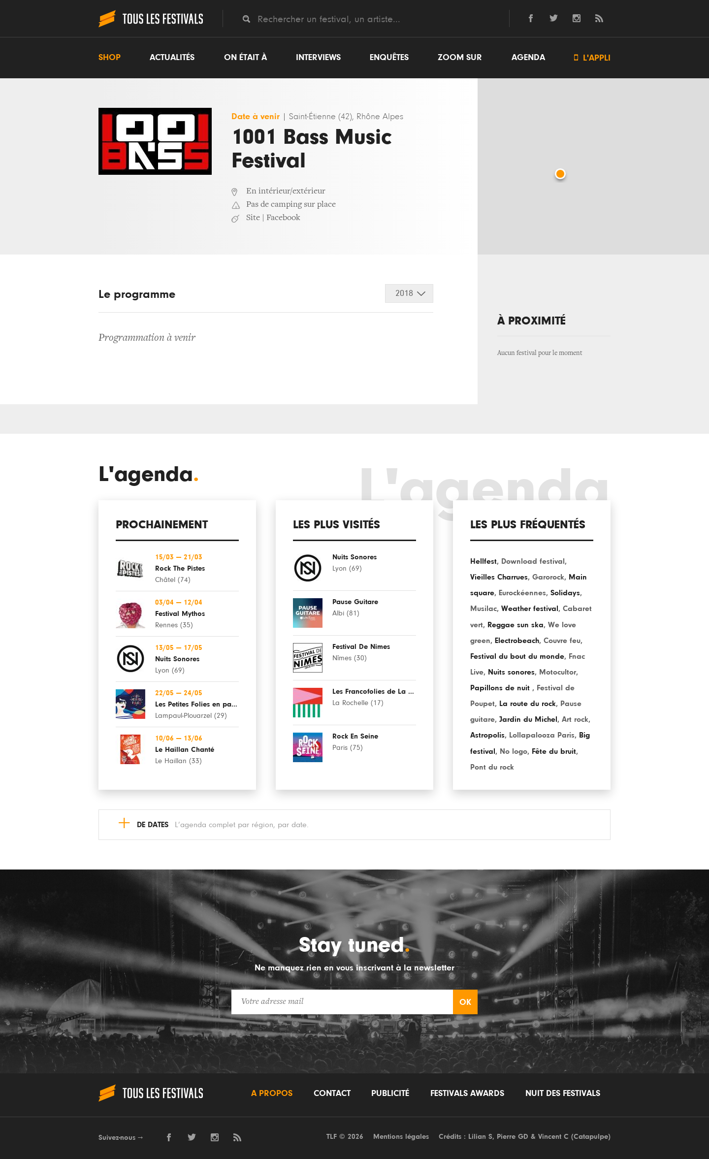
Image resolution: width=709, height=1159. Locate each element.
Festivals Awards (467, 1093)
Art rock (575, 719)
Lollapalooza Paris (542, 735)
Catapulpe (591, 1136)
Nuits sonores (511, 672)
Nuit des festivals (562, 1093)
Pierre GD (512, 1136)
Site (253, 218)
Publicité (390, 1093)
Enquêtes (389, 57)
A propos (271, 1093)
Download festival (533, 561)
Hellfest (483, 561)
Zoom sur (460, 57)
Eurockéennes (522, 593)
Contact (332, 1093)
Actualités (172, 57)
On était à (245, 57)
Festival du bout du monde (517, 656)
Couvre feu (562, 640)
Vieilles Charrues (499, 577)
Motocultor (557, 672)
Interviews (318, 57)
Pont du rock (492, 767)
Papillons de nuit (501, 688)
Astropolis (487, 735)
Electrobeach (517, 640)
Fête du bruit (554, 751)
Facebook (283, 218)
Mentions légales (401, 1136)
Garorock (548, 577)
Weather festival (529, 608)
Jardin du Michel (528, 719)
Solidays (565, 593)
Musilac (483, 608)
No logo (513, 751)
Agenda (528, 57)
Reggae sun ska (515, 625)
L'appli (592, 58)
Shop (109, 57)
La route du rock (527, 704)
